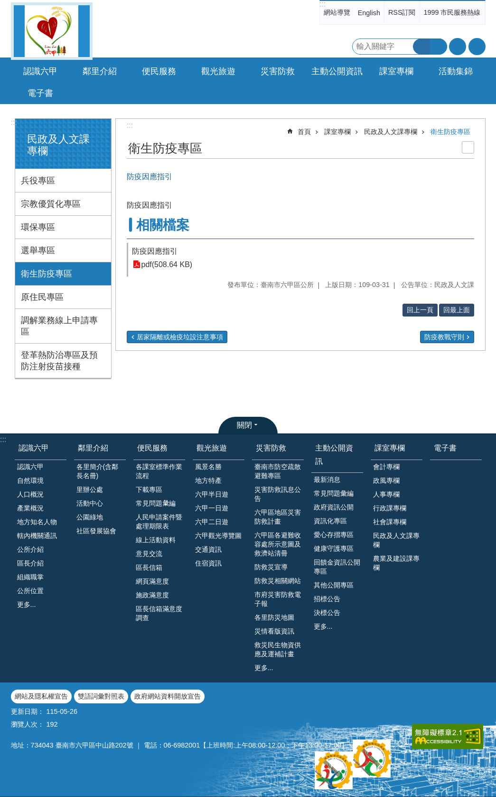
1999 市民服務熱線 (451, 12)
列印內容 (468, 147)
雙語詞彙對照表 (101, 696)
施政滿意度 (152, 595)
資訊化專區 (330, 521)
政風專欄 (386, 480)
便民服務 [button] (159, 71)
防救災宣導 (271, 567)
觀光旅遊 (212, 448)
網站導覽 (337, 12)
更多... (26, 604)
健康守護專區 (334, 548)
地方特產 (208, 480)
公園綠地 (89, 517)
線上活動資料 (156, 540)
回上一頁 (420, 310)
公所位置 (30, 591)
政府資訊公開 (334, 507)
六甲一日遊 (211, 508)
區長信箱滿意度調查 (159, 613)
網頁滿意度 (152, 581)
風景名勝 (208, 467)
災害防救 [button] (278, 71)
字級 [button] (457, 46)
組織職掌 (30, 577)
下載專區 (149, 489)
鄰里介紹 (93, 448)
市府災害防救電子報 (277, 599)
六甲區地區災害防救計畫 (277, 517)
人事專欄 (386, 494)
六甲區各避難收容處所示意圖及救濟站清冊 (277, 544)
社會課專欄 (389, 522)
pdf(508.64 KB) (167, 264)
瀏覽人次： (27, 724)
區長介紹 (30, 563)
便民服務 (152, 448)
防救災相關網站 (277, 581)
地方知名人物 (37, 522)
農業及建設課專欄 (396, 563)
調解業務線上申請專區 (59, 326)
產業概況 (30, 508)
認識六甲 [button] (40, 71)
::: (322, 4)
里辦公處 (89, 489)
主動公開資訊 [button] (337, 71)
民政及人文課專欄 (390, 131)
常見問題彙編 (334, 493)
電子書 (40, 93)
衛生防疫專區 (46, 273)
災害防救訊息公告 (277, 494)
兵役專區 (38, 180)
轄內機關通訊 (37, 535)
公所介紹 (30, 549)
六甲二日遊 (211, 522)
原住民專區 (42, 297)
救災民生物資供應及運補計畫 (277, 649)
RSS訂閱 (402, 12)
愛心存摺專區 (334, 534)
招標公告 (327, 599)
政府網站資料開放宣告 (167, 696)
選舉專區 (38, 250)
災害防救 (271, 448)
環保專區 (38, 227)
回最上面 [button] (456, 310)
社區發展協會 (96, 531)
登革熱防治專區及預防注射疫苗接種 (59, 360)
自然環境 (30, 480)
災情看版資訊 (274, 631)
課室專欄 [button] (396, 71)
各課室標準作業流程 (159, 471)
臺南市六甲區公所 (52, 31)
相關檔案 (162, 225)
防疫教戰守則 (444, 337)
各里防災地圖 (274, 617)
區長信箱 (149, 567)
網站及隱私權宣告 (41, 696)
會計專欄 (386, 467)
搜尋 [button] (421, 46)
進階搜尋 (438, 46)
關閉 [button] (244, 425)
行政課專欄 (389, 508)
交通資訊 (208, 549)
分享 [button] (477, 46)
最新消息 (327, 479)
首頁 (304, 131)
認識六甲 (34, 448)
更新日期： (27, 711)
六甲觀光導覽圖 (218, 535)
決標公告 (327, 612)
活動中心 (89, 503)
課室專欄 (337, 131)
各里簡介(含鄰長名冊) (97, 471)
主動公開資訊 (334, 454)
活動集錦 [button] (456, 71)
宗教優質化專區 (51, 204)
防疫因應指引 (155, 251)
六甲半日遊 (211, 494)
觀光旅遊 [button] (218, 71)
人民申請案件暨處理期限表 (159, 521)
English (369, 13)
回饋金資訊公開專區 (337, 566)
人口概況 (30, 494)
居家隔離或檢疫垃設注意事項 (180, 337)
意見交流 (149, 553)
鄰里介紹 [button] (100, 71)
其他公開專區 (334, 585)
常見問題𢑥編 (156, 503)
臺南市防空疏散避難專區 (277, 471)
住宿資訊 (208, 563)
